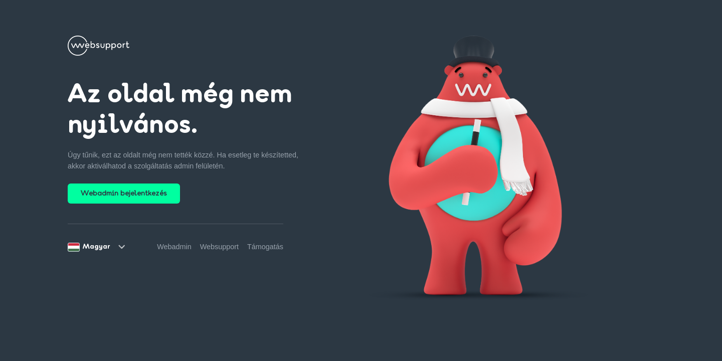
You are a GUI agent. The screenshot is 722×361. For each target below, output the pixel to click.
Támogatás (265, 247)
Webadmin (174, 247)
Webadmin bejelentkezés (124, 194)
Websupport (219, 247)
